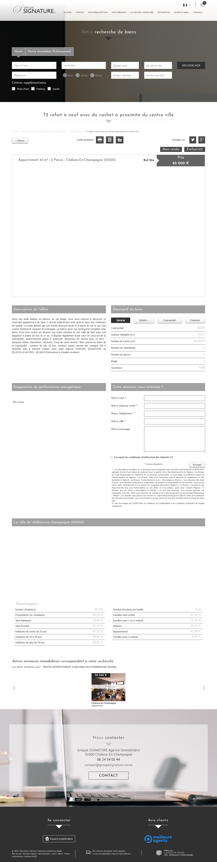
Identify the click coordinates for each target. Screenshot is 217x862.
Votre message (120, 429)
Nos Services (119, 13)
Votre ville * (118, 421)
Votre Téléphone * (122, 413)
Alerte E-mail (181, 13)
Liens (54, 854)
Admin (60, 854)
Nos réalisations (98, 13)
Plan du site (17, 854)
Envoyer (197, 464)
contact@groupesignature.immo (109, 765)
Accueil (68, 13)
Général (120, 320)
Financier (195, 320)
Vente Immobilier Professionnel (49, 51)
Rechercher (191, 65)
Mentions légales (30, 854)
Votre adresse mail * (124, 405)
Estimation (164, 13)
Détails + (144, 320)
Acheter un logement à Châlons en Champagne (44, 131)
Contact (198, 13)
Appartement (76, 131)
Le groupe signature (141, 13)
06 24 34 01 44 (108, 759)
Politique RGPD (30, 856)
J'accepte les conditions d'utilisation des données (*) (143, 457)
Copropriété (169, 320)
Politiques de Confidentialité (158, 503)
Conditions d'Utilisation (185, 503)
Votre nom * (118, 398)
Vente (19, 51)
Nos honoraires (44, 854)
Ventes (80, 13)
